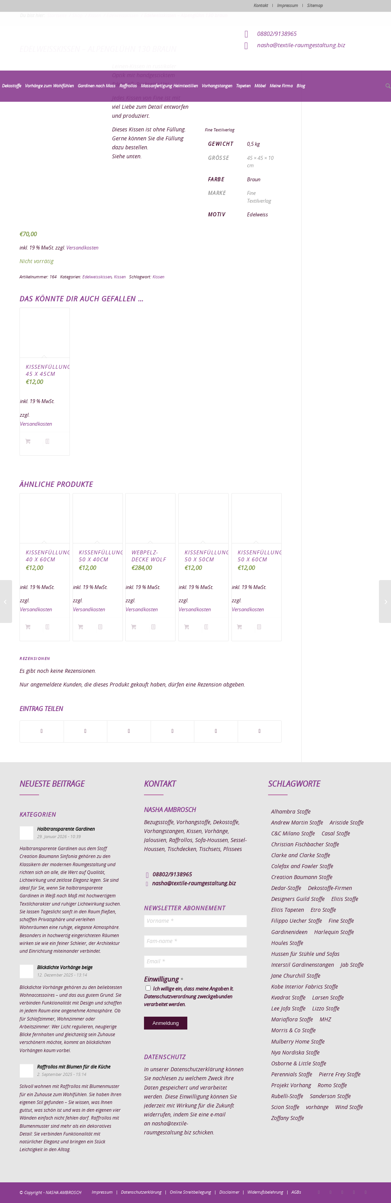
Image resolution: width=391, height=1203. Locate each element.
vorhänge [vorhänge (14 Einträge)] (317, 1107)
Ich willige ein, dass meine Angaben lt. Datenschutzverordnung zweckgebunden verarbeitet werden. (189, 996)
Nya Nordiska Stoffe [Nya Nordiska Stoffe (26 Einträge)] (295, 1053)
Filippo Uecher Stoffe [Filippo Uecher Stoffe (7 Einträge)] (296, 921)
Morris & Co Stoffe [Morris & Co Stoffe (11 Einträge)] (293, 1030)
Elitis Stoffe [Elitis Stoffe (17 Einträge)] (344, 899)
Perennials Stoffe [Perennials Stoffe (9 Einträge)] (291, 1074)
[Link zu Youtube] (365, 1192)
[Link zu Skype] (354, 1192)
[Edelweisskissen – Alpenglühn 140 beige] (6, 601)
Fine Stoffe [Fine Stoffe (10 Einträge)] (341, 921)
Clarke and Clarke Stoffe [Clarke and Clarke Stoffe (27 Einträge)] (300, 855)
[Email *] (195, 961)
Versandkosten (82, 248)
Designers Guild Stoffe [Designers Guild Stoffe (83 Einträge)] (298, 899)
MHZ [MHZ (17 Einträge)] (325, 1020)
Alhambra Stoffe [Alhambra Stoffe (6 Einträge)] (291, 812)
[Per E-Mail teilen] (259, 731)
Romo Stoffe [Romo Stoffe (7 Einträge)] (332, 1085)
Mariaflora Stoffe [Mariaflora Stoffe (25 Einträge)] (292, 1020)
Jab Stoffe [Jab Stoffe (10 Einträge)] (352, 965)
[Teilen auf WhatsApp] (129, 731)
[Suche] (387, 86)
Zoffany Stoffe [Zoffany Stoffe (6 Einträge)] (287, 1118)
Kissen (120, 277)
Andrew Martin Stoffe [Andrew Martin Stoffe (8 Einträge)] (297, 823)
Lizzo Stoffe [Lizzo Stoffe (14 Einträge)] (325, 1009)
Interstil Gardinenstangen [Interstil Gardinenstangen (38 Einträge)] (302, 965)
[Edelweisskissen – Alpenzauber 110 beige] (385, 601)
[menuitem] (11, 86)
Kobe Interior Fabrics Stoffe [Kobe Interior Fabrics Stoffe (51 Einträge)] (304, 987)
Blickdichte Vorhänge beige (64, 967)
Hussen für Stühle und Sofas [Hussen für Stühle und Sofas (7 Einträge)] (305, 954)
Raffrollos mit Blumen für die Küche (73, 1067)
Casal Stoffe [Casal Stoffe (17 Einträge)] (336, 834)
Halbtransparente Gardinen (66, 829)
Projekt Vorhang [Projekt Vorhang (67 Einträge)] (291, 1085)
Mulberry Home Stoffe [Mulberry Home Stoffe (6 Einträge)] (298, 1042)
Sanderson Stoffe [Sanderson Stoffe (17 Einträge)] (330, 1096)
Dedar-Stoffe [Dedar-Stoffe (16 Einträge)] (286, 888)
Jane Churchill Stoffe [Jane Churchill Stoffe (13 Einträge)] (295, 976)
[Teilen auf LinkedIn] (216, 731)
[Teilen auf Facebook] (42, 731)
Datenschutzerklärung (197, 1069)
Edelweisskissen (97, 277)
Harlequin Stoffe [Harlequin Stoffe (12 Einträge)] (334, 932)
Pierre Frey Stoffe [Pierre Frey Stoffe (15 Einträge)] (340, 1074)
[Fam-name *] (195, 941)
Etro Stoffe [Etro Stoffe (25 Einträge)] (323, 910)
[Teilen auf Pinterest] (172, 731)
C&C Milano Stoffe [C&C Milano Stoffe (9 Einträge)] (293, 834)
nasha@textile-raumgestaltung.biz (301, 45)
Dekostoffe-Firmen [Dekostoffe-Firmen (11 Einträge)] (330, 888)
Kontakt (261, 6)
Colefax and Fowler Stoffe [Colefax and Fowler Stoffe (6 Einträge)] (302, 866)
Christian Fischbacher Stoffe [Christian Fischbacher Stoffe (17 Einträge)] (305, 844)
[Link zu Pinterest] (342, 1192)
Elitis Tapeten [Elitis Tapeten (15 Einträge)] (287, 910)
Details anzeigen (55, 444)
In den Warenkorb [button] (34, 444)
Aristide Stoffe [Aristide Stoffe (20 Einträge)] (347, 823)
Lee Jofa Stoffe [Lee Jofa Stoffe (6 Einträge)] (288, 1009)
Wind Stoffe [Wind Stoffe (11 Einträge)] (349, 1107)
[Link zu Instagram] (330, 1192)
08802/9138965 (277, 34)
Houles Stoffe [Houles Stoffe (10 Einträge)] (287, 943)
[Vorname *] (195, 921)
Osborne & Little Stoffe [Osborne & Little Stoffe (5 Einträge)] (298, 1064)
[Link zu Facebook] (319, 1192)
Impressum (287, 6)
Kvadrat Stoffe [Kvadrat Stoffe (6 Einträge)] (288, 998)
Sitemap (315, 6)
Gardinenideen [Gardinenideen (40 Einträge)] (289, 932)
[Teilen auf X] (85, 731)
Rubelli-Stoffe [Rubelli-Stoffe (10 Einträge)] (287, 1096)
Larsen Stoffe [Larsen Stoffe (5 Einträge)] (328, 998)
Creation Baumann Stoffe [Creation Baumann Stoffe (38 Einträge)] (301, 877)
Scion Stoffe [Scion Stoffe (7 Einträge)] (285, 1107)
